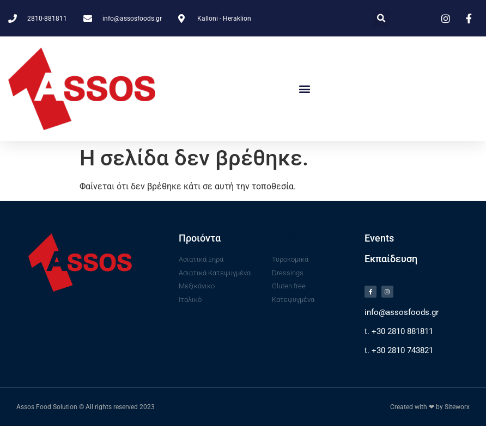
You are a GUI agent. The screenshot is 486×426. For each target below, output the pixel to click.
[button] (381, 18)
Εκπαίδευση (390, 258)
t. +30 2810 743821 (398, 350)
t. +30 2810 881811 (398, 331)
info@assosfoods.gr (401, 312)
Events (379, 238)
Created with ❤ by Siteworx (430, 407)
